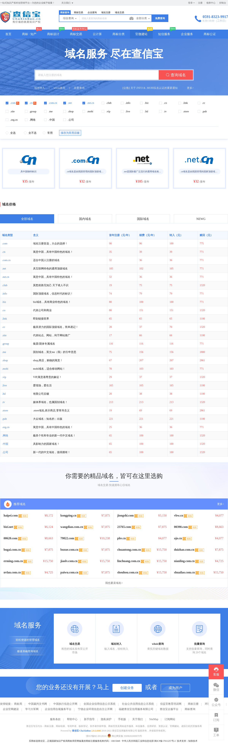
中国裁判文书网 (37, 703)
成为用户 (175, 688)
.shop (5, 360)
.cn (3, 251)
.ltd (4, 393)
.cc (3, 327)
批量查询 (79, 88)
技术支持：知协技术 (187, 741)
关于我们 (137, 719)
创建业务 (127, 688)
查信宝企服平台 (169, 709)
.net (4, 268)
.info (4, 293)
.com (4, 243)
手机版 (122, 719)
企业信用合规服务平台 (58, 709)
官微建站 (141, 34)
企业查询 (92, 12)
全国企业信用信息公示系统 (100, 703)
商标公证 (210, 34)
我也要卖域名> (114, 583)
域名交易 (119, 12)
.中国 (5, 443)
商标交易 (78, 12)
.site (4, 335)
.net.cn (5, 277)
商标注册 (193, 703)
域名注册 (105, 12)
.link (4, 318)
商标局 (18, 703)
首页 (8, 34)
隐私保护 (106, 719)
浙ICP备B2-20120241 (96, 736)
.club (4, 285)
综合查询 (70, 18)
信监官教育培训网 (170, 703)
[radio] (11, 133)
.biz (4, 302)
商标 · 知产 (29, 34)
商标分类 (118, 34)
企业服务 (187, 34)
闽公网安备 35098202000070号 (124, 736)
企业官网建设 (11, 709)
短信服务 (164, 34)
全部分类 (143, 18)
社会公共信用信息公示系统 (138, 703)
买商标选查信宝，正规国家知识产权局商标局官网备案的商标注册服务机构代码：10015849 (74, 741)
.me (4, 352)
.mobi (5, 368)
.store (5, 410)
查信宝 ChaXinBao (81, 730)
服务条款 (55, 719)
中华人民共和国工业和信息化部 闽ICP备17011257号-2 (149, 741)
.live (4, 385)
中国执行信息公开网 (65, 703)
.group (5, 343)
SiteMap (153, 719)
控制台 (222, 3)
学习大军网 (32, 709)
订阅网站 (170, 719)
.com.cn (6, 260)
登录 (190, 3)
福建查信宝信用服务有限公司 (136, 709)
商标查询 (64, 12)
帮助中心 (72, 719)
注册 (200, 3)
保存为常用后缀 (70, 132)
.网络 (5, 435)
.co (3, 310)
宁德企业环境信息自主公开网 (95, 709)
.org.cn (6, 427)
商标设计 (53, 34)
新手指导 (89, 719)
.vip (4, 377)
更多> (190, 88)
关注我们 (67, 3)
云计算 (97, 34)
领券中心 (210, 3)
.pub (4, 418)
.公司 (5, 452)
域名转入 (39, 88)
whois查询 (59, 88)
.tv (3, 402)
